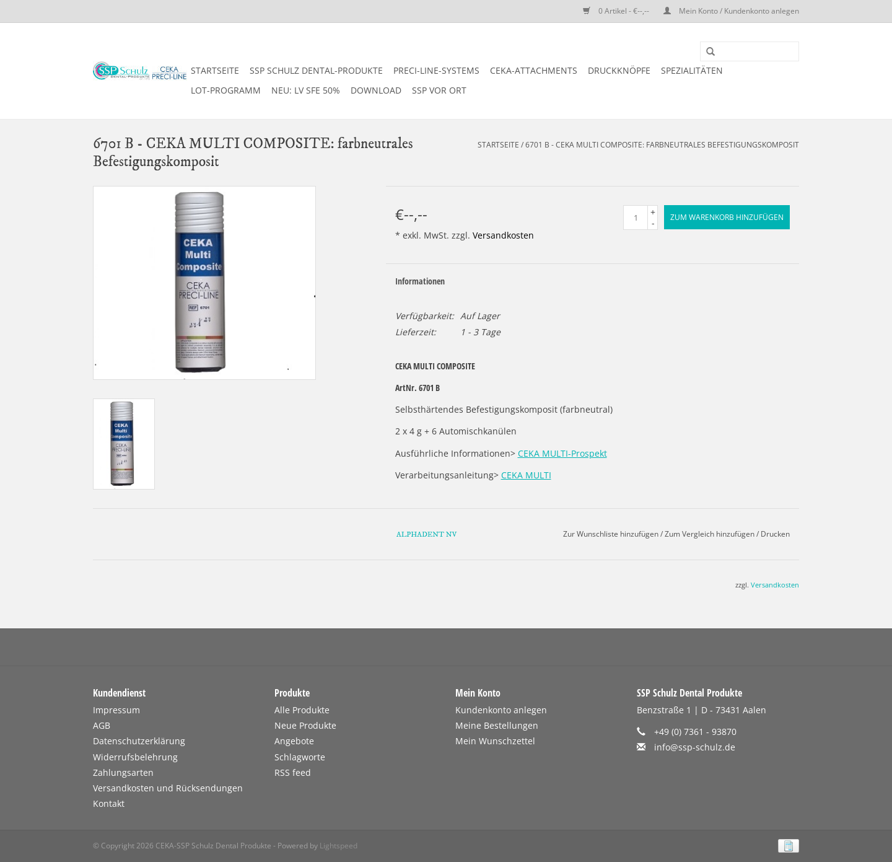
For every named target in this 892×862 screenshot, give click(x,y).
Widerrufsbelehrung (135, 757)
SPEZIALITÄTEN (692, 70)
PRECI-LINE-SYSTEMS (436, 70)
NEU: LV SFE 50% (305, 90)
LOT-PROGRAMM (226, 90)
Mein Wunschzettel (495, 741)
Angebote (294, 741)
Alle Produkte (302, 710)
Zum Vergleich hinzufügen (710, 534)
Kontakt (109, 803)
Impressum (116, 710)
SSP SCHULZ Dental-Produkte (316, 70)
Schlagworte (299, 757)
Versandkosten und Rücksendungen (168, 788)
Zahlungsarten (123, 772)
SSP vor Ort (439, 90)
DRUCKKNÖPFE (619, 70)
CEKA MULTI (526, 475)
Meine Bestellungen (496, 725)
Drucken (775, 534)
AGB (101, 725)
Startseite (215, 70)
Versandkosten (503, 235)
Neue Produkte (305, 725)
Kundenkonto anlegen (501, 710)
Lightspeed (338, 845)
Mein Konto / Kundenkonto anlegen (731, 11)
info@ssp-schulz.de (694, 747)
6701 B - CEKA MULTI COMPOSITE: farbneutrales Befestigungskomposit (662, 144)
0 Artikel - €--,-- (617, 11)
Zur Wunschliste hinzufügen (610, 534)
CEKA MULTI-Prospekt (562, 453)
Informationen (420, 281)
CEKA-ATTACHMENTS (533, 70)
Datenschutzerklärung (139, 741)
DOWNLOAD (376, 90)
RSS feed (292, 772)
